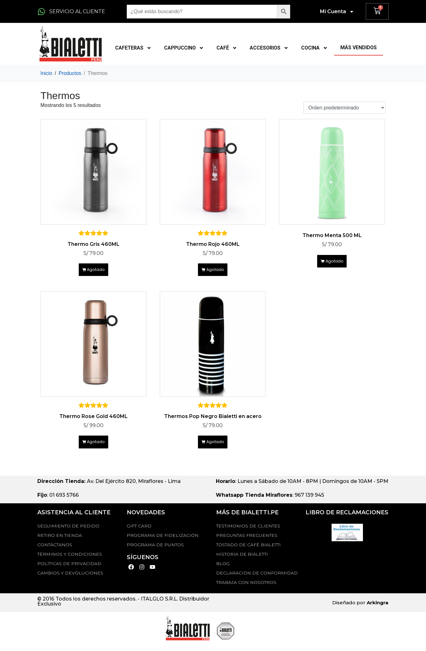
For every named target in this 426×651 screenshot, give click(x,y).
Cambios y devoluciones (70, 580)
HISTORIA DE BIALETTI (242, 561)
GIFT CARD (139, 533)
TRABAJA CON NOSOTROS (246, 590)
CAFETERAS (133, 48)
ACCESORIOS (269, 48)
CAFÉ (226, 48)
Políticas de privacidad (69, 571)
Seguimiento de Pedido (68, 533)
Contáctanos (54, 552)
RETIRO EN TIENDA (59, 543)
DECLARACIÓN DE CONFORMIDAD (257, 580)
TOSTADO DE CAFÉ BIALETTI (248, 552)
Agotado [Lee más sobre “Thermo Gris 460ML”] (97, 272)
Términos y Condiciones (69, 561)
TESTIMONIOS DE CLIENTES (248, 533)
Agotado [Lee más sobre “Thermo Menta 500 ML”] (335, 263)
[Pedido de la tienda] (344, 108)
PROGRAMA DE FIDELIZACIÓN (163, 543)
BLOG (223, 571)
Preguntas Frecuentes (246, 543)
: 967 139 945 (270, 502)
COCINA (314, 48)
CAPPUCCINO (184, 48)
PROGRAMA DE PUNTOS (155, 552)
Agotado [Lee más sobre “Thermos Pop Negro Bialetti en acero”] (216, 448)
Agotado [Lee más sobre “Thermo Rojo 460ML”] (216, 272)
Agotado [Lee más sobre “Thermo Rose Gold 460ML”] (97, 448)
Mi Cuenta (337, 11)
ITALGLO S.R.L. (159, 606)
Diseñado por (360, 610)
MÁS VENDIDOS (358, 47)
